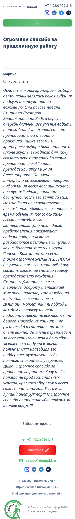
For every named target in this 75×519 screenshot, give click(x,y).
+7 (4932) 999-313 (58, 5)
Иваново (30, 6)
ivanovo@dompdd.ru (40, 460)
